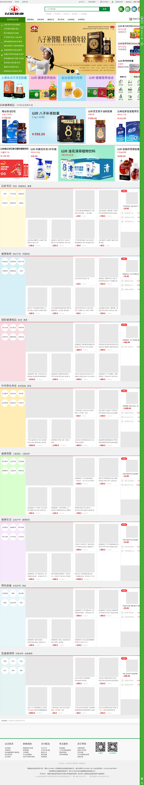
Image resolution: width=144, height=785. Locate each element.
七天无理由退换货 (65, 750)
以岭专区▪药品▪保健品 (12, 25)
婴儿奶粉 (5, 461)
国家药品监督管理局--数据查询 (94, 774)
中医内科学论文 (20, 721)
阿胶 (13, 593)
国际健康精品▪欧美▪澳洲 (13, 41)
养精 (5, 661)
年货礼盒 (66, 14)
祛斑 (21, 603)
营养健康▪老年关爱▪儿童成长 (14, 59)
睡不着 (121, 99)
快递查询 (82, 763)
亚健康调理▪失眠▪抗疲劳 (13, 50)
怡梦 (5, 194)
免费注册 (25, 2)
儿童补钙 (13, 471)
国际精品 (30, 19)
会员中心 (82, 2)
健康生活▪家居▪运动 (11, 67)
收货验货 (44, 757)
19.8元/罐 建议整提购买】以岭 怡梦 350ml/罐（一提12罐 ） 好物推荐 (85, 213)
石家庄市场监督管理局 (69, 774)
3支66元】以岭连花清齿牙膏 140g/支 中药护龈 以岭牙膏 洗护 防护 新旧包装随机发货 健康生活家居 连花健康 (130, 217)
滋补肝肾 (13, 603)
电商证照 (80, 757)
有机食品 (5, 261)
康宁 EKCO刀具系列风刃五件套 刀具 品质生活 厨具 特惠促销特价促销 (130, 347)
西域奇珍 (13, 403)
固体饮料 (13, 203)
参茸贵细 (5, 403)
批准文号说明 (81, 750)
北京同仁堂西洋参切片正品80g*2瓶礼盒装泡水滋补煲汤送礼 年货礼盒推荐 (108, 680)
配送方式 (44, 752)
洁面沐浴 (21, 337)
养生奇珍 (61, 19)
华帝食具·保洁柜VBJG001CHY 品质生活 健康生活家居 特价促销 (109, 347)
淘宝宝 (139, 99)
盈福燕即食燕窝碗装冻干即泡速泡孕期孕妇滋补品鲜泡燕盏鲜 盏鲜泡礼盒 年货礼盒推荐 (108, 442)
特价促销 (57, 14)
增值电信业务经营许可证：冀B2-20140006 (40, 768)
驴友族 (121, 92)
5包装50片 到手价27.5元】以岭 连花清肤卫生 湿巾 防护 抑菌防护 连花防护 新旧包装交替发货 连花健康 (130, 213)
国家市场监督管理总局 (54, 774)
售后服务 (62, 748)
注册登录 (8, 750)
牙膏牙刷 (21, 327)
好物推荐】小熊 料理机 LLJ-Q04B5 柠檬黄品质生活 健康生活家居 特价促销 (61, 510)
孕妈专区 (21, 471)
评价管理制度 (63, 754)
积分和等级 (8, 754)
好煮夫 (130, 92)
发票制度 (26, 750)
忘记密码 (8, 757)
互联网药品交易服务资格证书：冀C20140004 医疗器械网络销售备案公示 (72, 771)
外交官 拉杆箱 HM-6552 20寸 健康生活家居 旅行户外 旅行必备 (85, 376)
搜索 (104, 9)
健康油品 (13, 271)
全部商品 (81, 19)
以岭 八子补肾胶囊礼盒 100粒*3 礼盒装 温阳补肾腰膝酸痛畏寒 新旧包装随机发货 (37, 710)
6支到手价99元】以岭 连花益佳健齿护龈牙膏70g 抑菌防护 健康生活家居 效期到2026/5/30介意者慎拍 (130, 617)
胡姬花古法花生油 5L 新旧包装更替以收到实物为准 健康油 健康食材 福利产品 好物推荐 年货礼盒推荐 (130, 281)
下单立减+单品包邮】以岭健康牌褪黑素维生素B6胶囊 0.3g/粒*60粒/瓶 (85, 710)
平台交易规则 (27, 754)
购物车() (136, 19)
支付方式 (44, 748)
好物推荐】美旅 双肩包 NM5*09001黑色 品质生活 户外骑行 (36, 642)
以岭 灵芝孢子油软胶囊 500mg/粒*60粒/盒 (130, 674)
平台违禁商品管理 (83, 754)
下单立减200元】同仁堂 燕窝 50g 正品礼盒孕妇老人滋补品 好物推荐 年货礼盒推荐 (36, 442)
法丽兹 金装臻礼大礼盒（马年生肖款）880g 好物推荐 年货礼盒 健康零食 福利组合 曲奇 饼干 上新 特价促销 (130, 289)
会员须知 (8, 748)
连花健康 (84, 14)
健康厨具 (13, 527)
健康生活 (50, 19)
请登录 (17, 2)
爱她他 (130, 99)
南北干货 (21, 261)
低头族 (130, 85)
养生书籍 (5, 537)
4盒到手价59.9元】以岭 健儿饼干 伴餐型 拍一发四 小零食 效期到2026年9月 (84, 310)
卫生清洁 (21, 537)
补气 (13, 661)
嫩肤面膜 (13, 337)
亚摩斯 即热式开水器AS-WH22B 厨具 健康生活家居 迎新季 (84, 510)
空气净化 (13, 537)
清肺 (21, 670)
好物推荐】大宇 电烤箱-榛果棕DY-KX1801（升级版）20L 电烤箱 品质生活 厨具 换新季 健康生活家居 (131, 340)
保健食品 (21, 194)
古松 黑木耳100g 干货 (82, 278)
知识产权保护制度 (29, 757)
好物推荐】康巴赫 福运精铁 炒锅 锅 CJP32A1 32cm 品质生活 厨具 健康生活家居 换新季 (85, 347)
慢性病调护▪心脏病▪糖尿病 (14, 46)
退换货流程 (63, 752)
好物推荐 (49, 14)
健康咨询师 (119, 2)
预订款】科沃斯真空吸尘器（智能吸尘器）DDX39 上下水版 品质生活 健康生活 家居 (130, 485)
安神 (13, 670)
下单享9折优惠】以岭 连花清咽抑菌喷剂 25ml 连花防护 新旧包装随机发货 (84, 242)
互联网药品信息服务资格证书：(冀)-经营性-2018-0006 (72, 768)
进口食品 (13, 327)
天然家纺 (5, 527)
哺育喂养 (5, 471)
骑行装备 (21, 527)
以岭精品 (71, 19)
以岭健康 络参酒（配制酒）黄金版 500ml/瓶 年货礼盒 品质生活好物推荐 (108, 310)
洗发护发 (5, 337)
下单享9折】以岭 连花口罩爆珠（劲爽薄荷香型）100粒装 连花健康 (130, 221)
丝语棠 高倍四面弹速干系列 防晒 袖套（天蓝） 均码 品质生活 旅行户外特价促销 (130, 613)
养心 (5, 670)
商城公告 (137, 77)
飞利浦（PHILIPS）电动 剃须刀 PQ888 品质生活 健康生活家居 (84, 546)
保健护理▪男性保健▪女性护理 (14, 54)
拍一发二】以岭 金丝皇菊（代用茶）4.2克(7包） (130, 417)
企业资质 (69, 763)
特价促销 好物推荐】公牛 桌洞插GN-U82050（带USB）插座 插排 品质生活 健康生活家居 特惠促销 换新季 (130, 547)
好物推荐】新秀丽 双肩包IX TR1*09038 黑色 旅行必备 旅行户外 (60, 376)
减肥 (5, 603)
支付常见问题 (45, 750)
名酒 (21, 271)
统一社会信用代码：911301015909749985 (104, 768)
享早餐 (121, 85)
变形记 (139, 92)
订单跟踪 (26, 752)
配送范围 (44, 754)
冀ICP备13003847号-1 (80, 776)
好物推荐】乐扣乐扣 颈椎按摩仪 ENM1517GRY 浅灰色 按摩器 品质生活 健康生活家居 (108, 612)
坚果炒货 (13, 261)
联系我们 (75, 763)
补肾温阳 (5, 593)
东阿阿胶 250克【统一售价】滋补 (130, 406)
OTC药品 (13, 194)
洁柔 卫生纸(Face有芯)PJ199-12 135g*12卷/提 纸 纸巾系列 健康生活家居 (130, 481)
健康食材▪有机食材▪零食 (13, 71)
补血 (21, 661)
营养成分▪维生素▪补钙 (12, 63)
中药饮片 (5, 203)
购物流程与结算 (28, 748)
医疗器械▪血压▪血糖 (11, 33)
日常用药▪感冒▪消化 (11, 29)
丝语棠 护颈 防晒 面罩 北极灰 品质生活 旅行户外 (131, 606)
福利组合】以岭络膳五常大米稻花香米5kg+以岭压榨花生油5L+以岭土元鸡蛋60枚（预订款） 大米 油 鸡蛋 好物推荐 (130, 285)
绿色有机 (40, 19)
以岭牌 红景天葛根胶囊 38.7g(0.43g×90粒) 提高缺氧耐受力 (130, 421)
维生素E (21, 593)
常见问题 (80, 752)
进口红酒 (5, 327)
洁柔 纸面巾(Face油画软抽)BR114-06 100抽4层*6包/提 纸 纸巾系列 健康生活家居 (131, 474)
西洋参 (21, 393)
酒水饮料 (75, 14)
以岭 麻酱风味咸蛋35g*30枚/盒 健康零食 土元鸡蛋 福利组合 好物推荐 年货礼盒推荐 (61, 310)
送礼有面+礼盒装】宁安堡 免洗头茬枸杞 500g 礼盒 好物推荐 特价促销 (108, 413)
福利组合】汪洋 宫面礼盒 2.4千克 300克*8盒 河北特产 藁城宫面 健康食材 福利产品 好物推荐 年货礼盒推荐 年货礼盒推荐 (131, 274)
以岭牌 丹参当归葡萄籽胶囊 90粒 (130, 413)
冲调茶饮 (5, 271)
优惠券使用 (81, 748)
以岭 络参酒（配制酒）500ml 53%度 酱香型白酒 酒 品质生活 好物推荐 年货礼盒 (108, 213)
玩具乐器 (13, 461)
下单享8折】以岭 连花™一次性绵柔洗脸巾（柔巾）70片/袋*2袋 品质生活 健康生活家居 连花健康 (131, 206)
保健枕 (21, 203)
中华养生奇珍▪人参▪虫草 (13, 37)
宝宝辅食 (21, 461)
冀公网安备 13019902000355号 (99, 776)
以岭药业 (11, 721)
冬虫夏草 (5, 393)
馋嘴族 (139, 85)
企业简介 (62, 763)
